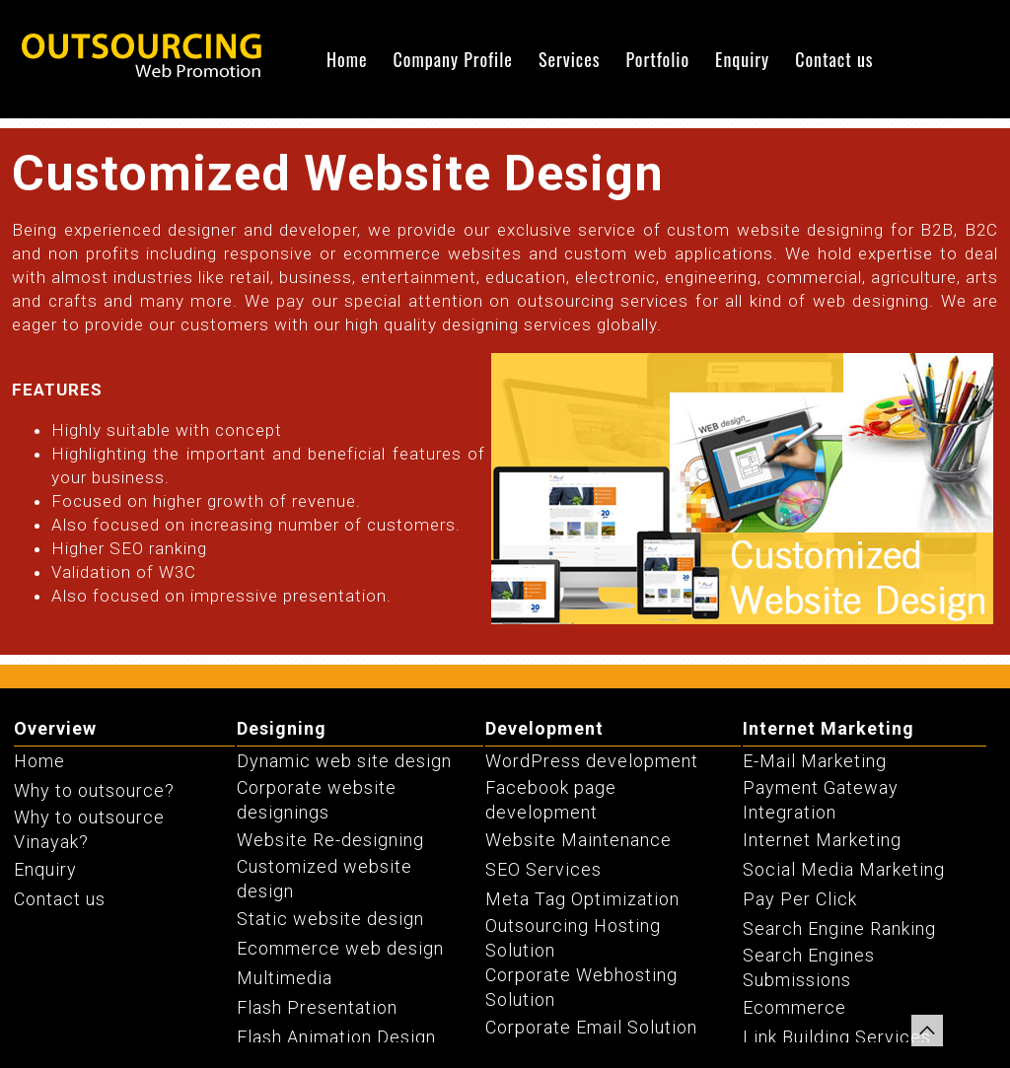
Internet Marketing (828, 728)
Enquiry (742, 59)
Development (544, 728)
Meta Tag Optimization (582, 899)
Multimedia (284, 977)
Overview (55, 728)
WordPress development (591, 760)
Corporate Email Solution (591, 1027)
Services (570, 59)
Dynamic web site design (344, 760)
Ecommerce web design (340, 948)
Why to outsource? (94, 790)
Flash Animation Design (336, 1037)
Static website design (330, 918)
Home (347, 59)
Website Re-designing (330, 839)
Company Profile (453, 59)
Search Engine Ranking (839, 928)
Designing (281, 728)
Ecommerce (794, 1007)
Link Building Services (837, 1037)
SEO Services (543, 869)
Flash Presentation (317, 1007)
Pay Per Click (800, 899)
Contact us (834, 59)
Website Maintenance (578, 839)
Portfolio (657, 59)
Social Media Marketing (844, 869)
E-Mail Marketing (815, 760)
